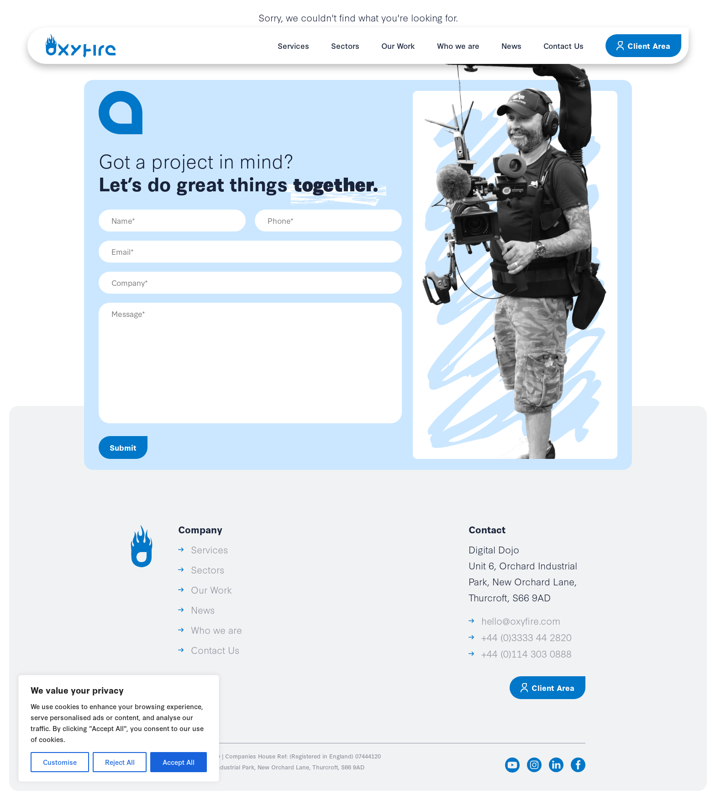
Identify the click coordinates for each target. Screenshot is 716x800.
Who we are (458, 45)
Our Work (398, 45)
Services (293, 45)
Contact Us (563, 45)
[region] (118, 728)
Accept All (179, 762)
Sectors (345, 45)
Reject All (120, 762)
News (511, 45)
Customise (60, 762)
